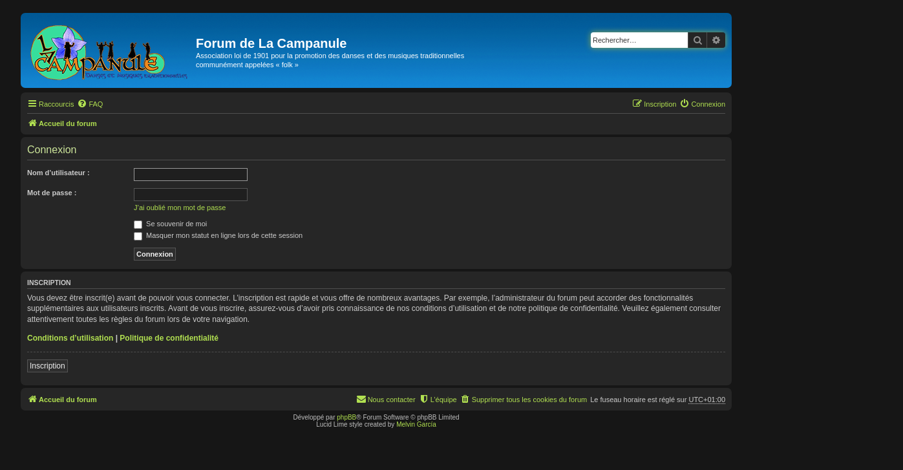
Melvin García (416, 424)
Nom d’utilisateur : (58, 172)
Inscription (47, 365)
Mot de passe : (51, 193)
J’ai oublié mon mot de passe (180, 207)
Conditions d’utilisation (70, 338)
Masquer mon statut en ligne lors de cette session (218, 235)
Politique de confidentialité (169, 338)
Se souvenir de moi (170, 224)
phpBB (346, 417)
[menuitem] (90, 104)
